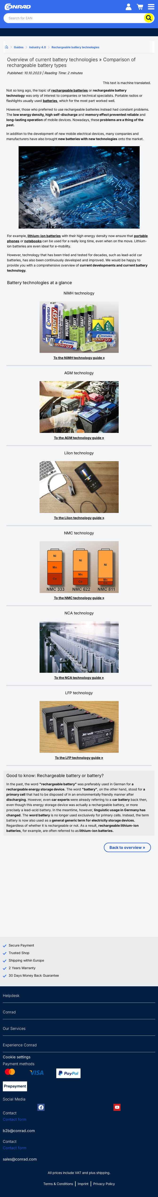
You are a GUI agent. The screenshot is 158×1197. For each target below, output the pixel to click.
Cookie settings (16, 1057)
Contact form (14, 1119)
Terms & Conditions (58, 1184)
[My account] (128, 6)
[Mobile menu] (151, 6)
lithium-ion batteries (44, 236)
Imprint (83, 1184)
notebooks (33, 241)
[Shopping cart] (140, 6)
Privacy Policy (104, 1184)
